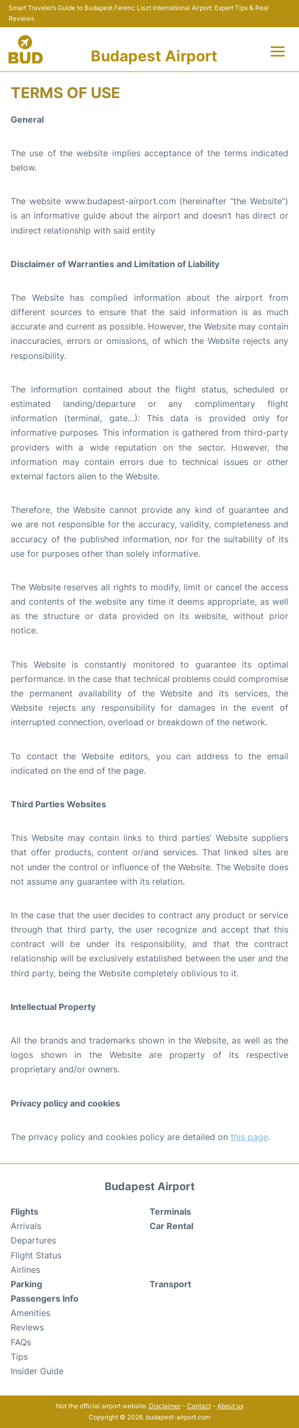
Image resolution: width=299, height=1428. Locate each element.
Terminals (170, 1211)
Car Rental (171, 1226)
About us (230, 1406)
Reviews (27, 1327)
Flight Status (36, 1255)
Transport (170, 1284)
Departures (33, 1240)
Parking (26, 1284)
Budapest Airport (154, 56)
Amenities (30, 1312)
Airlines (25, 1269)
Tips (19, 1356)
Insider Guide (37, 1371)
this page (249, 1137)
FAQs (21, 1342)
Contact (199, 1406)
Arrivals (26, 1226)
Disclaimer (164, 1406)
